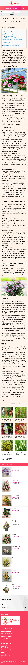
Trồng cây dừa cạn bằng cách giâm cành (15, 37)
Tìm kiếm (24, 11)
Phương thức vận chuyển (7, 636)
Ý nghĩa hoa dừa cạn (8, 33)
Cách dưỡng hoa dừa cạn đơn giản (11, 45)
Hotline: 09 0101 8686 (11, 8)
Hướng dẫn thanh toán (6, 633)
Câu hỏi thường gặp (6, 631)
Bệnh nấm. (8, 42)
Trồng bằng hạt (9, 36)
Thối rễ (7, 44)
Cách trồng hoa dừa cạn (9, 34)
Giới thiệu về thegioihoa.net (4, 646)
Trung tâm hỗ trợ (5, 639)
